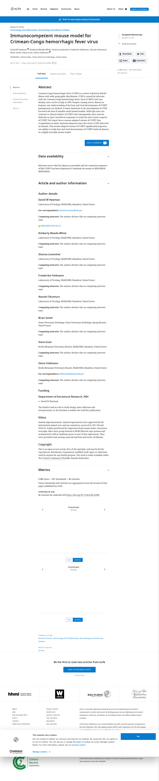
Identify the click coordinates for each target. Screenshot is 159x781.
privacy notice (79, 769)
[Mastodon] (33, 737)
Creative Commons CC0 (53, 458)
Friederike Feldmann (79, 49)
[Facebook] (59, 737)
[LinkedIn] (20, 737)
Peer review (75, 73)
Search (110, 9)
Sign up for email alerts (79, 669)
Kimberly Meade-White (40, 49)
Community (66, 9)
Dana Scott (27, 52)
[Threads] (53, 737)
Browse (44, 9)
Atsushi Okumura (98, 49)
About (77, 9)
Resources (50, 721)
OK (138, 761)
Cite (142, 54)
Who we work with (19, 715)
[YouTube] (46, 737)
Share (125, 60)
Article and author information (20, 101)
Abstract (16, 87)
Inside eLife (50, 712)
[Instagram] (40, 737)
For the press (51, 718)
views (122, 70)
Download (127, 54)
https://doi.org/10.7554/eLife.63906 (36, 63)
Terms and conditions (21, 724)
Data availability (19, 93)
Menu (27, 9)
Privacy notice (79, 675)
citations (122, 73)
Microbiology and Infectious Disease (54, 30)
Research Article (17, 27)
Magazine (54, 9)
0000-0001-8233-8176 (49, 225)
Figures (58, 73)
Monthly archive (53, 715)
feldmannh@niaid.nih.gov (71, 373)
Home (35, 9)
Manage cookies (40, 776)
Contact (15, 721)
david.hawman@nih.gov (70, 210)
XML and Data (51, 724)
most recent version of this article (85, 19)
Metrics (16, 108)
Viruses (41, 650)
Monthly (78, 560)
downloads (135, 70)
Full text (42, 74)
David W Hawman (18, 49)
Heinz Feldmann (41, 52)
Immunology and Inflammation (24, 30)
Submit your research (139, 9)
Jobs (14, 712)
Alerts (121, 9)
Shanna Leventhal (60, 49)
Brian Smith (15, 52)
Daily (69, 560)
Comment (141, 61)
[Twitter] (27, 737)
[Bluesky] (14, 737)
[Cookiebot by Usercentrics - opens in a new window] (16, 776)
